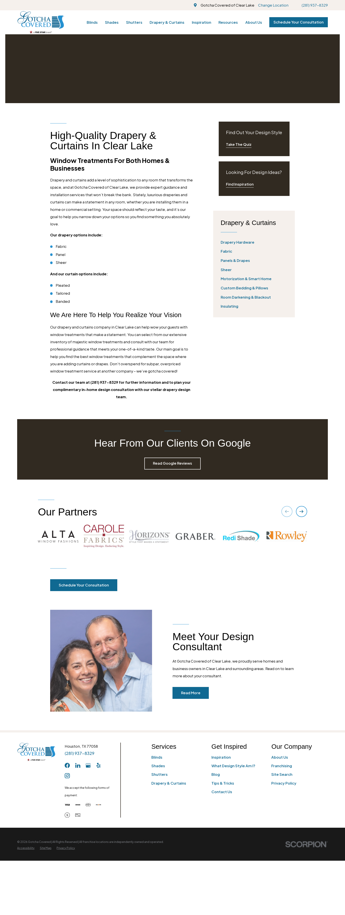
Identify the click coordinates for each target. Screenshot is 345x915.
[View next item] (301, 511)
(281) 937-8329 (315, 5)
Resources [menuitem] (228, 22)
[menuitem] (254, 242)
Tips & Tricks (222, 783)
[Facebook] (67, 765)
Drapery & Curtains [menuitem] (167, 22)
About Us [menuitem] (253, 22)
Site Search (281, 774)
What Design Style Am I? (233, 765)
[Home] (40, 22)
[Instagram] (67, 775)
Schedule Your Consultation (298, 22)
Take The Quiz (238, 144)
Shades (158, 765)
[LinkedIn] (77, 765)
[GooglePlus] (88, 765)
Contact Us (221, 791)
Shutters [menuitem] (134, 22)
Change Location (273, 5)
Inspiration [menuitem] (201, 22)
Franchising (281, 765)
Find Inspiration (240, 184)
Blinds (156, 757)
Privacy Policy (283, 783)
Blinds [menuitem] (92, 22)
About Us (279, 757)
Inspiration (221, 757)
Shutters (159, 774)
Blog (215, 774)
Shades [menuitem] (112, 22)
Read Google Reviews (172, 463)
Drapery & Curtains (168, 783)
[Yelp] (98, 765)
